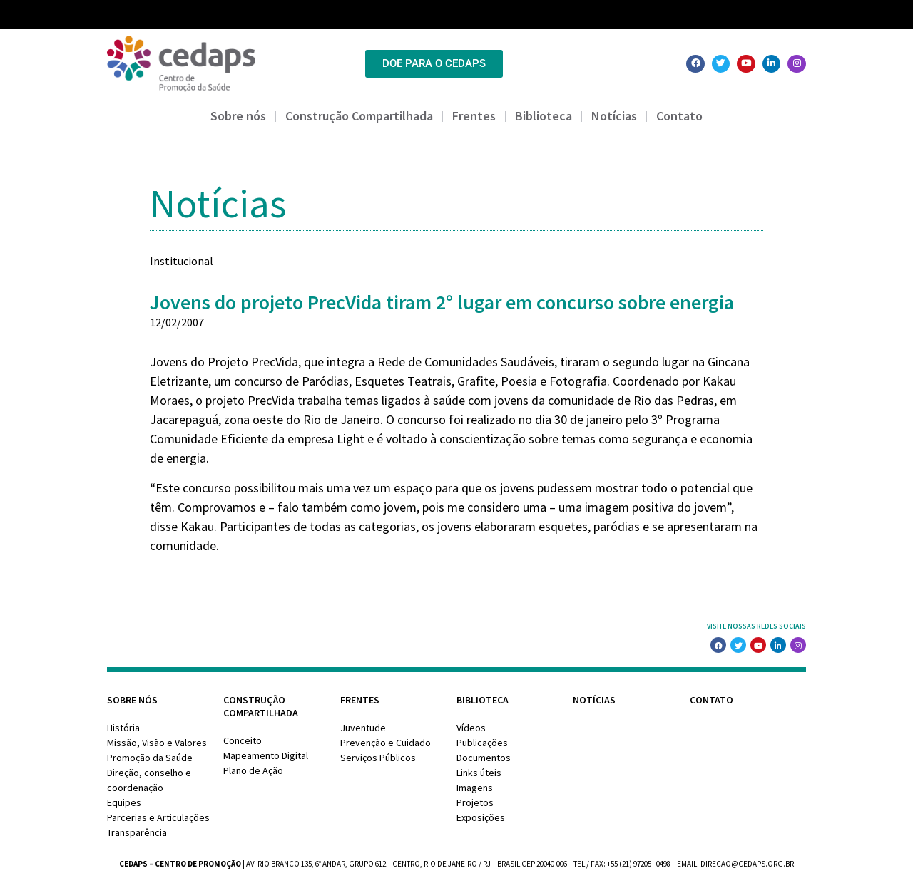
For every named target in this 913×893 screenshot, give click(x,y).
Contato (679, 116)
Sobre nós (238, 116)
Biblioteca (543, 116)
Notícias (614, 116)
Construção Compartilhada (359, 116)
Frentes (474, 116)
